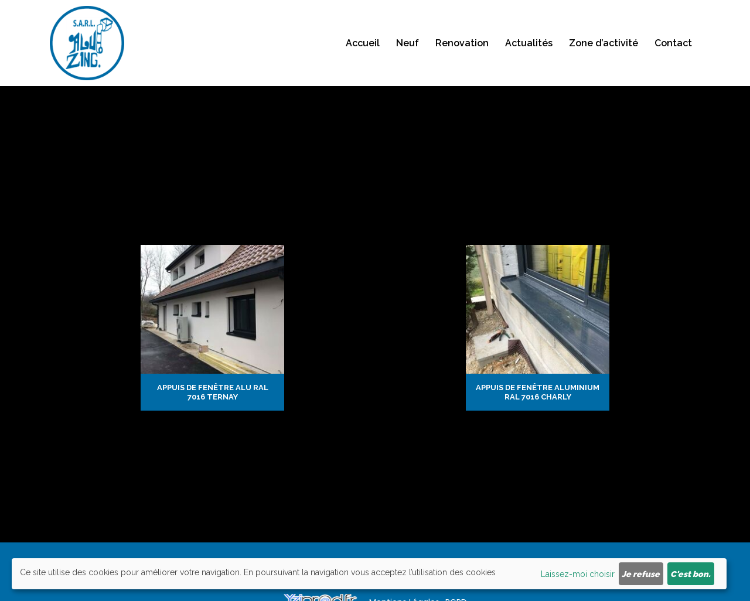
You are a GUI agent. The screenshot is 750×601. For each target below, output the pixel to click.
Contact (673, 47)
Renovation (462, 47)
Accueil (363, 47)
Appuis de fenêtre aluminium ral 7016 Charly (537, 392)
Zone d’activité (603, 47)
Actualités (529, 47)
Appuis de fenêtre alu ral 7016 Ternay (212, 392)
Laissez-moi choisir (578, 574)
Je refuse (641, 574)
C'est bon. (690, 574)
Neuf (407, 47)
